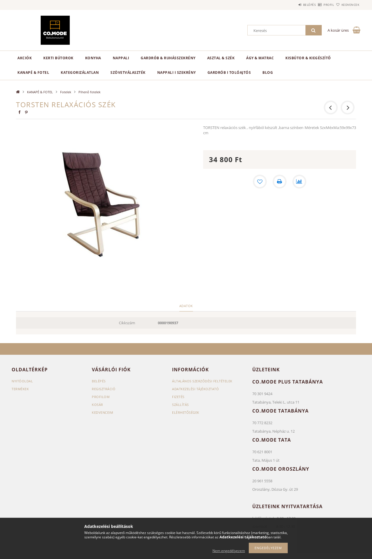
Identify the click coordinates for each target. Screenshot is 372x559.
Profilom (101, 397)
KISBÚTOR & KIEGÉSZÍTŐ (308, 57)
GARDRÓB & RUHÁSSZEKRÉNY (168, 57)
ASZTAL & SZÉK (221, 57)
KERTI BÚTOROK (58, 57)
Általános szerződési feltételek (202, 381)
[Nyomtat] (280, 182)
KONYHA (93, 57)
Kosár (97, 404)
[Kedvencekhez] (260, 182)
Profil (319, 5)
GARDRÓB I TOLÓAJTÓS (229, 72)
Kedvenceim (102, 412)
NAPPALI (121, 57)
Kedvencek (347, 5)
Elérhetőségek (185, 412)
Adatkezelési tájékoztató (195, 389)
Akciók (24, 57)
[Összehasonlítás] (299, 182)
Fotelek (65, 92)
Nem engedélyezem (228, 550)
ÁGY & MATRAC (260, 57)
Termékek (20, 389)
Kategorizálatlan (80, 72)
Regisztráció (103, 389)
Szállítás (180, 404)
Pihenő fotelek (89, 92)
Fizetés (178, 397)
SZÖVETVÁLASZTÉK (128, 72)
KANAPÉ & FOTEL (33, 72)
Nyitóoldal (22, 381)
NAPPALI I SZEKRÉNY (176, 72)
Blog (267, 72)
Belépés (293, 5)
